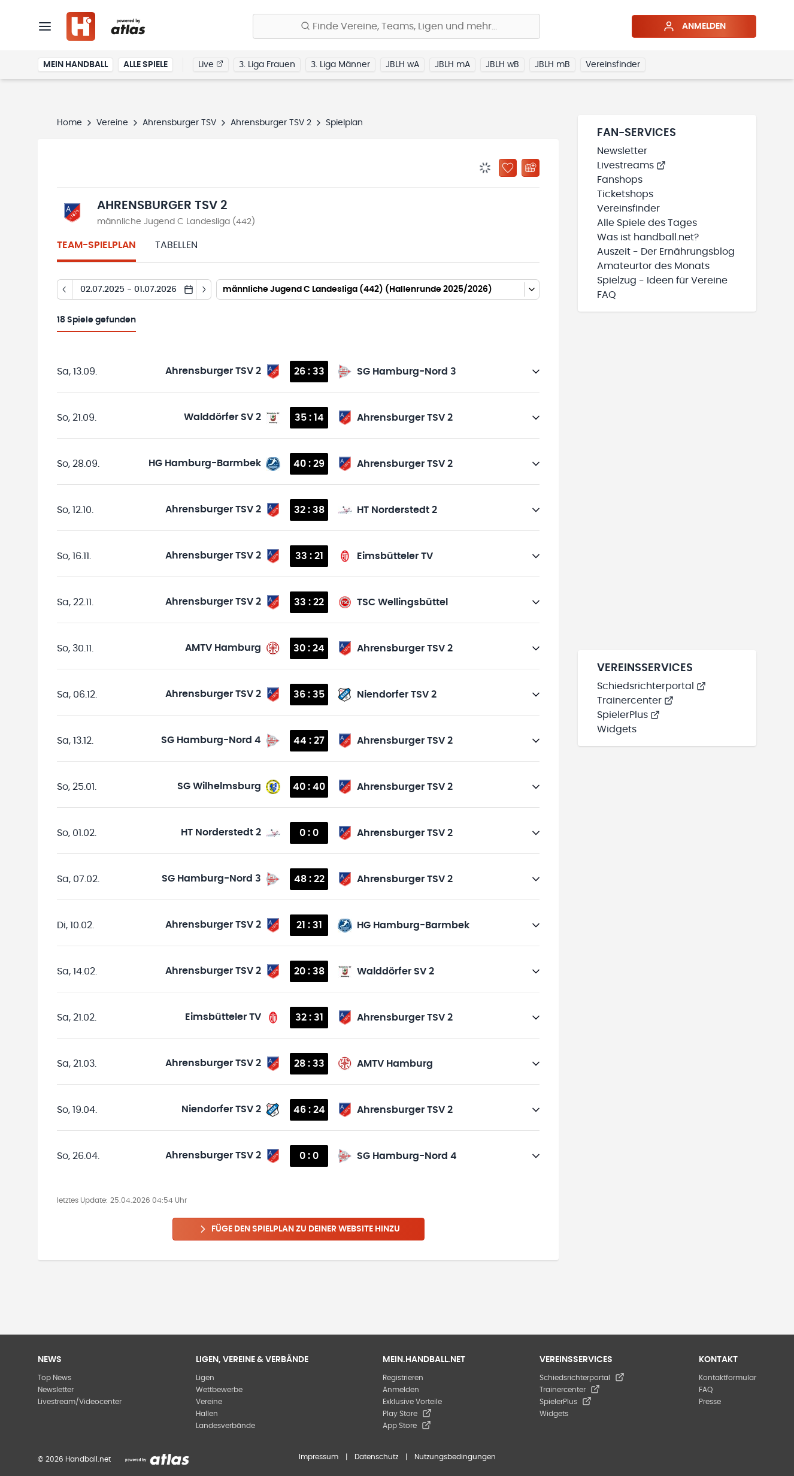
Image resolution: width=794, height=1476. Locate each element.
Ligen (205, 1377)
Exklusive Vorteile (412, 1401)
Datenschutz (376, 1456)
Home (69, 123)
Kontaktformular (727, 1377)
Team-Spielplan (96, 245)
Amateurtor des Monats (653, 266)
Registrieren (403, 1377)
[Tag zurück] (64, 289)
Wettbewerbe (219, 1389)
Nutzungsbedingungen (455, 1456)
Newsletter (622, 151)
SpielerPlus (628, 715)
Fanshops (620, 180)
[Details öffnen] (536, 371)
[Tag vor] (203, 289)
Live (210, 64)
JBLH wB (502, 65)
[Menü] (45, 26)
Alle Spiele (145, 65)
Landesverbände (225, 1425)
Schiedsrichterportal (651, 686)
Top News (54, 1377)
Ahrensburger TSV (179, 123)
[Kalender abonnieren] (531, 168)
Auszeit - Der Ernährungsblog (666, 251)
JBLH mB (552, 65)
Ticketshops (625, 194)
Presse (710, 1401)
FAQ (606, 295)
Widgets (617, 729)
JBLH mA (452, 65)
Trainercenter (635, 700)
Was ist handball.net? (648, 237)
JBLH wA (402, 65)
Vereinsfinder (613, 65)
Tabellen (176, 245)
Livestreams (631, 165)
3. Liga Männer (340, 65)
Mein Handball (75, 65)
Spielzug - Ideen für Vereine (662, 280)
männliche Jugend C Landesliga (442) (176, 222)
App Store (407, 1425)
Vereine (112, 123)
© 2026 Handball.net (74, 1459)
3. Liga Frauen (267, 65)
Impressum (318, 1456)
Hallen (207, 1413)
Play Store (407, 1413)
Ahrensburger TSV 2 (271, 123)
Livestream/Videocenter (80, 1401)
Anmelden (694, 26)
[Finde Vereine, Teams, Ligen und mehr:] (396, 26)
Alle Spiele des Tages (647, 223)
